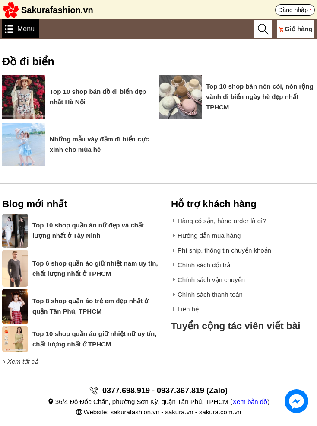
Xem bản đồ (249, 401)
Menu (26, 28)
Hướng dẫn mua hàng (209, 235)
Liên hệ (188, 309)
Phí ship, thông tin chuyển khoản (224, 250)
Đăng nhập (293, 9)
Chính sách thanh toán (210, 294)
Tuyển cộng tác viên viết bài (236, 325)
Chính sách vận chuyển (211, 279)
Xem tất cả (22, 361)
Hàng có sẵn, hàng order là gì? (222, 220)
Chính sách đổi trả (204, 265)
